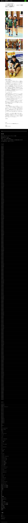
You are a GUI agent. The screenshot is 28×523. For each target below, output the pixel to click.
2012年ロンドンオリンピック (4, 406)
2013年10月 (2, 344)
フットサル (2, 476)
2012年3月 (2, 368)
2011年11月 (2, 373)
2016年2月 (2, 309)
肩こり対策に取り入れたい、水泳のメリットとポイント (7, 141)
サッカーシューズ (3, 440)
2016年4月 (2, 306)
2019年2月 (2, 261)
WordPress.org (3, 518)
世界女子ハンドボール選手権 (4, 485)
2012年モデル (2, 405)
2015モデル (2, 409)
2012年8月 (2, 361)
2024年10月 (2, 170)
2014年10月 (2, 328)
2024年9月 (2, 171)
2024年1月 (2, 182)
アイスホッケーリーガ (3, 433)
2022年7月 (2, 206)
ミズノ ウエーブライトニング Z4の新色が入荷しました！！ (14, 123)
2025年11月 (2, 152)
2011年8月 (2, 377)
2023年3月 (2, 195)
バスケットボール (3, 465)
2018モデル (2, 413)
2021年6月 (2, 223)
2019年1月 (2, 262)
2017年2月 (2, 293)
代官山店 (2, 489)
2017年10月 (2, 282)
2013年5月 (2, 349)
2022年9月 (2, 203)
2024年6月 (2, 175)
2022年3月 (2, 211)
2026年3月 (2, 147)
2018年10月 (2, 266)
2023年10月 (2, 186)
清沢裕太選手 (2, 505)
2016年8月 (2, 301)
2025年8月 (2, 156)
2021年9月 (2, 219)
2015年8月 (2, 317)
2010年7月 (2, 393)
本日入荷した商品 (3, 501)
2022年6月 (2, 207)
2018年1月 (2, 278)
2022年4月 (2, 210)
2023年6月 (2, 191)
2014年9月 (2, 329)
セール (2, 445)
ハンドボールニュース (3, 460)
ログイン (2, 514)
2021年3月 (2, 227)
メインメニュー (27, 1)
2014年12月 (2, 325)
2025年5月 (2, 160)
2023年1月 (2, 198)
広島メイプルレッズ (3, 497)
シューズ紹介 (2, 441)
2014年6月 (2, 333)
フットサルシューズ (3, 477)
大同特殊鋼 (2, 496)
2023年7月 (2, 190)
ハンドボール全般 (3, 461)
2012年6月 (2, 364)
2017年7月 (2, 286)
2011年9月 (2, 376)
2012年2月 (2, 369)
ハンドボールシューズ (3, 457)
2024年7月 (2, 174)
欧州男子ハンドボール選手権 (4, 504)
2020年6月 (2, 239)
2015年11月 (2, 313)
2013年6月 (2, 348)
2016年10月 (2, 298)
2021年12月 (2, 215)
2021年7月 (2, 222)
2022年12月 (2, 199)
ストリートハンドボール (4, 444)
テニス (2, 448)
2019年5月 (2, 257)
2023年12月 (2, 183)
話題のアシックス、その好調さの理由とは (6, 138)
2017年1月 (2, 294)
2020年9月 (2, 235)
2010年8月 (2, 392)
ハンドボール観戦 (3, 464)
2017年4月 (2, 290)
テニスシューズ (3, 449)
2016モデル (2, 410)
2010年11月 (2, 388)
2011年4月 (2, 381)
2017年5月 (2, 289)
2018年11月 (2, 265)
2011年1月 (2, 385)
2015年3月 (2, 321)
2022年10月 (2, 202)
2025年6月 (2, 159)
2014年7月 (2, 332)
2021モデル (2, 417)
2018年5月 (2, 273)
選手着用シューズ (3, 508)
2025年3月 (2, 163)
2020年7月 (2, 238)
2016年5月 (2, 305)
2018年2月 (2, 277)
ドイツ (2, 452)
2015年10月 (2, 314)
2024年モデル (2, 421)
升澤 (1, 492)
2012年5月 (2, 365)
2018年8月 (2, 269)
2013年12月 (2, 341)
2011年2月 (2, 384)
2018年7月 (2, 270)
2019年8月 (2, 253)
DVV (1, 426)
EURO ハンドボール (3, 429)
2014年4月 (2, 336)
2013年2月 (2, 353)
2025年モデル (2, 422)
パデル (2, 473)
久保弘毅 (2, 488)
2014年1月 (2, 340)
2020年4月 (2, 242)
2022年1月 (2, 214)
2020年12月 (2, 231)
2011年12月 (2, 372)
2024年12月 (2, 167)
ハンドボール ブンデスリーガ (4, 456)
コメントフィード (3, 517)
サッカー (2, 437)
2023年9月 (2, 187)
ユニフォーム (2, 480)
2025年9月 (2, 155)
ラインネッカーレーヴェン (4, 481)
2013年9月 (2, 345)
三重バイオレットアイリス (4, 484)
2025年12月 (2, 151)
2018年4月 (2, 274)
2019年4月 (2, 258)
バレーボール (2, 469)
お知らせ (2, 430)
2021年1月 (2, 230)
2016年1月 (2, 310)
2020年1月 (2, 246)
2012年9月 (2, 360)
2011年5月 (2, 380)
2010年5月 (2, 396)
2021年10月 (2, 218)
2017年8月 (2, 285)
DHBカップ (2, 425)
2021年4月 (2, 226)
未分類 (2, 500)
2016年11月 (2, 297)
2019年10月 (2, 250)
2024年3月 (2, 179)
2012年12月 (2, 356)
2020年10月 (2, 234)
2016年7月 (2, 302)
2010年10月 (2, 389)
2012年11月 (2, 357)
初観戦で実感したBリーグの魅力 (5, 137)
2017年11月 (2, 281)
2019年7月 (2, 254)
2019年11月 (2, 249)
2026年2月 (2, 148)
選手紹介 (2, 509)
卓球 (1, 493)
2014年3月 (2, 337)
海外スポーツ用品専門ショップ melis (6, 0)
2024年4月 (2, 178)
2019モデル (2, 414)
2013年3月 (2, 352)
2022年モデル (2, 418)
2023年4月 (2, 194)
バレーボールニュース (3, 472)
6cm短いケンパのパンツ (14, 126)
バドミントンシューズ (3, 468)
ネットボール (2, 453)
